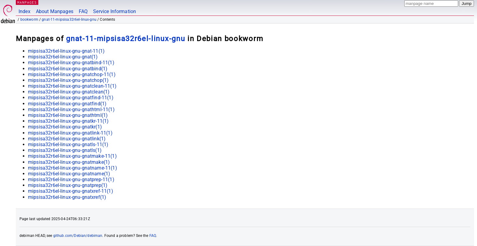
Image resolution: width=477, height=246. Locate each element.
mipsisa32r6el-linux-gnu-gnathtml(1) (68, 115)
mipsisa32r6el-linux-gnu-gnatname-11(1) (72, 168)
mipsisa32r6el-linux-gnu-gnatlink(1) (67, 139)
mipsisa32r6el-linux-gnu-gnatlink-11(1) (70, 133)
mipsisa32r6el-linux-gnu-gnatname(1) (69, 174)
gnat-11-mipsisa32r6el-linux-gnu (69, 19)
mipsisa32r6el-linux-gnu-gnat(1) (63, 57)
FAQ (83, 11)
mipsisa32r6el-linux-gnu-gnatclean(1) (69, 92)
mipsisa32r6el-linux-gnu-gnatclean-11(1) (72, 86)
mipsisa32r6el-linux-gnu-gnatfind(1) (67, 104)
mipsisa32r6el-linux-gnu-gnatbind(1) (67, 69)
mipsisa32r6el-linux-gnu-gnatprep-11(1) (71, 179)
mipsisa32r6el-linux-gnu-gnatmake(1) (69, 162)
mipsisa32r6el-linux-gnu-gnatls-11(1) (68, 144)
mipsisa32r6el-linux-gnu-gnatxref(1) (67, 197)
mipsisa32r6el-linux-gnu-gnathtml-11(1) (71, 109)
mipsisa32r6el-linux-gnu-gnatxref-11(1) (70, 191)
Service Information (114, 11)
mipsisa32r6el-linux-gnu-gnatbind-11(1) (71, 62)
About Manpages (54, 11)
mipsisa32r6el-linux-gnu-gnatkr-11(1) (68, 121)
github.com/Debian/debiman (78, 236)
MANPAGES (27, 2)
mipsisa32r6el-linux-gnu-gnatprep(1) (67, 185)
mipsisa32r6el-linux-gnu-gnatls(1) (65, 150)
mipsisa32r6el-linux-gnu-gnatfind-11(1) (70, 97)
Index (24, 11)
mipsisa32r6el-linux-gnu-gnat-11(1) (66, 51)
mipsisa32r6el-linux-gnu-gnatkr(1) (65, 127)
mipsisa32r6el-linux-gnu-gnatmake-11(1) (72, 156)
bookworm (29, 19)
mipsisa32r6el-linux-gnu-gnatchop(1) (68, 80)
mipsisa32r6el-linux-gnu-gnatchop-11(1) (72, 74)
